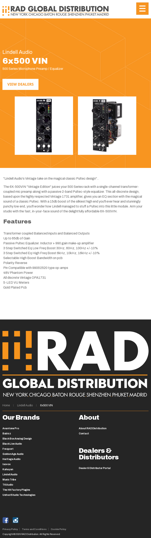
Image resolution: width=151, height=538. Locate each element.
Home (6, 405)
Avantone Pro (10, 428)
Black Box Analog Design (17, 438)
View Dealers (20, 84)
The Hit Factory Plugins (16, 489)
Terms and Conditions (34, 529)
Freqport (8, 448)
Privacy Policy (10, 529)
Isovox (6, 464)
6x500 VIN (46, 405)
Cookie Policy (58, 529)
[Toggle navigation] (142, 8)
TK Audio (7, 484)
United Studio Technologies (18, 495)
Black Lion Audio (12, 443)
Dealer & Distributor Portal (94, 468)
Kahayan (7, 469)
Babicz (6, 433)
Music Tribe (9, 479)
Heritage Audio (11, 459)
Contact (84, 433)
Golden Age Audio (13, 454)
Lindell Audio (25, 405)
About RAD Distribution (92, 428)
